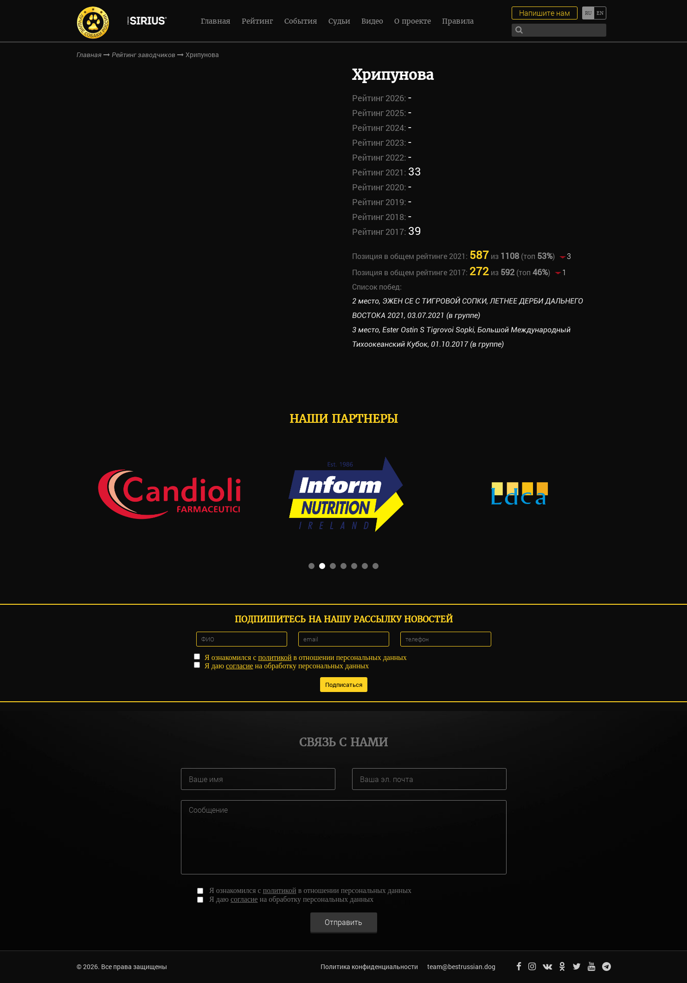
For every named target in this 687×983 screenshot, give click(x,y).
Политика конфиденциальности (369, 966)
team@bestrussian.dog (461, 966)
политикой (275, 657)
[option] (169, 493)
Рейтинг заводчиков (143, 54)
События (300, 21)
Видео (372, 21)
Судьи (339, 21)
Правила (458, 21)
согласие (239, 666)
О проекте (412, 21)
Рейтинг (257, 21)
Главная (216, 21)
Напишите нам (544, 13)
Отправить (343, 922)
